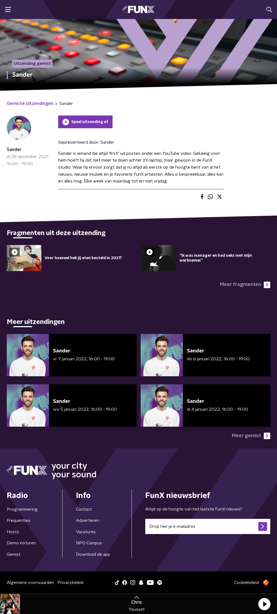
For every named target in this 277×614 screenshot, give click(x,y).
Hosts (13, 532)
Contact (84, 509)
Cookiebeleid (246, 582)
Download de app (93, 554)
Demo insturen (21, 543)
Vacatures (86, 532)
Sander (14, 149)
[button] (264, 604)
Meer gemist (251, 436)
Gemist (14, 554)
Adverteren (87, 520)
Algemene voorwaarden (30, 582)
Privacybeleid (70, 582)
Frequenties (18, 520)
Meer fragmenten (245, 285)
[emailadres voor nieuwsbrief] (207, 526)
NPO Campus (89, 543)
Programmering (22, 509)
